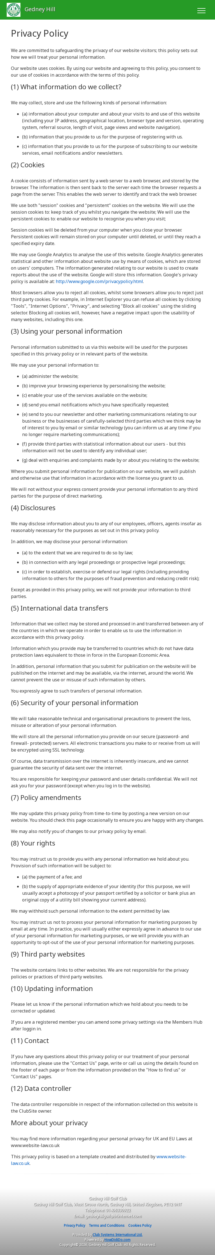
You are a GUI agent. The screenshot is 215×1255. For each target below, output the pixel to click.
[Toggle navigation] (201, 9)
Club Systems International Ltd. (117, 1234)
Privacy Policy (74, 1225)
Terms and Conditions (107, 1225)
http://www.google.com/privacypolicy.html (99, 281)
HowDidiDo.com (117, 1239)
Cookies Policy (139, 1225)
